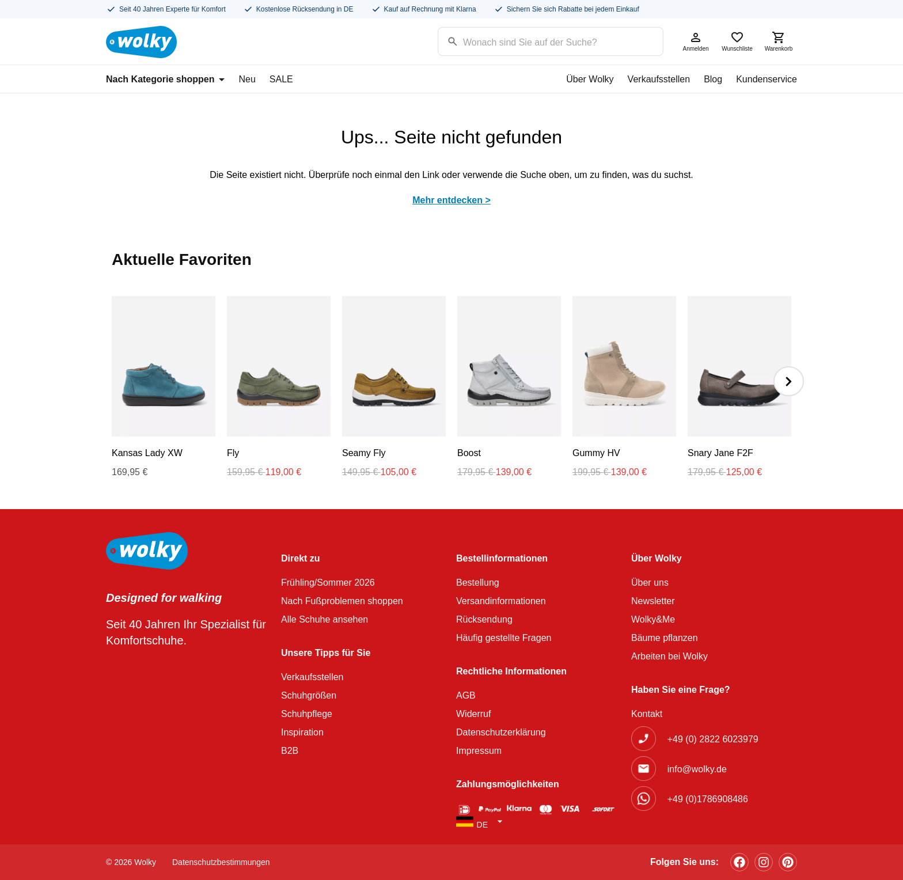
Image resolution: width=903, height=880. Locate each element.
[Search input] (536, 40)
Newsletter (653, 601)
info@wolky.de (697, 769)
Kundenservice (766, 79)
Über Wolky (589, 79)
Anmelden (695, 41)
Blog (713, 79)
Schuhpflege (306, 714)
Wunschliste (737, 41)
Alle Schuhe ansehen (324, 619)
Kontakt (646, 714)
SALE (281, 79)
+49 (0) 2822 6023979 (712, 739)
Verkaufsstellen (659, 79)
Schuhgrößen (308, 695)
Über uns (650, 582)
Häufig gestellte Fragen (503, 638)
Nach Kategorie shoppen (165, 79)
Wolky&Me (653, 619)
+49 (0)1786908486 (707, 799)
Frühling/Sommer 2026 (328, 582)
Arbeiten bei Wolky (669, 656)
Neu (246, 79)
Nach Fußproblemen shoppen (342, 601)
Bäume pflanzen (664, 638)
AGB (466, 695)
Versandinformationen (501, 601)
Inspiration (302, 732)
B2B (289, 751)
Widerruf (473, 714)
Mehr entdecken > (451, 200)
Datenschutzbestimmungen (221, 862)
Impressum (479, 751)
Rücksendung (484, 619)
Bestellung (477, 582)
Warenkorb (778, 41)
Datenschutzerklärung (501, 732)
